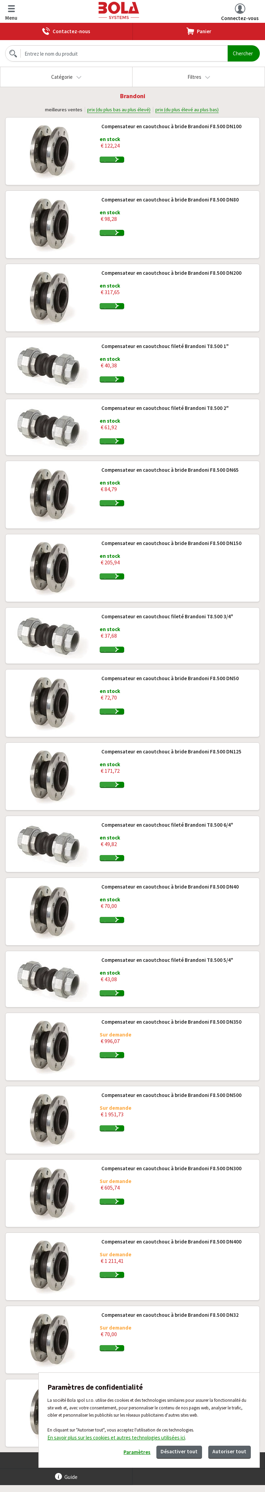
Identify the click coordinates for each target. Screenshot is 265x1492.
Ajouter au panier (142, 163)
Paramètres (119, 1451)
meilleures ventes (62, 109)
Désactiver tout (168, 1450)
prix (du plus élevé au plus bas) (188, 109)
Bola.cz (119, 10)
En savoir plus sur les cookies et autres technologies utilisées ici (116, 1434)
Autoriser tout (226, 1450)
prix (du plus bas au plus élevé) (118, 109)
